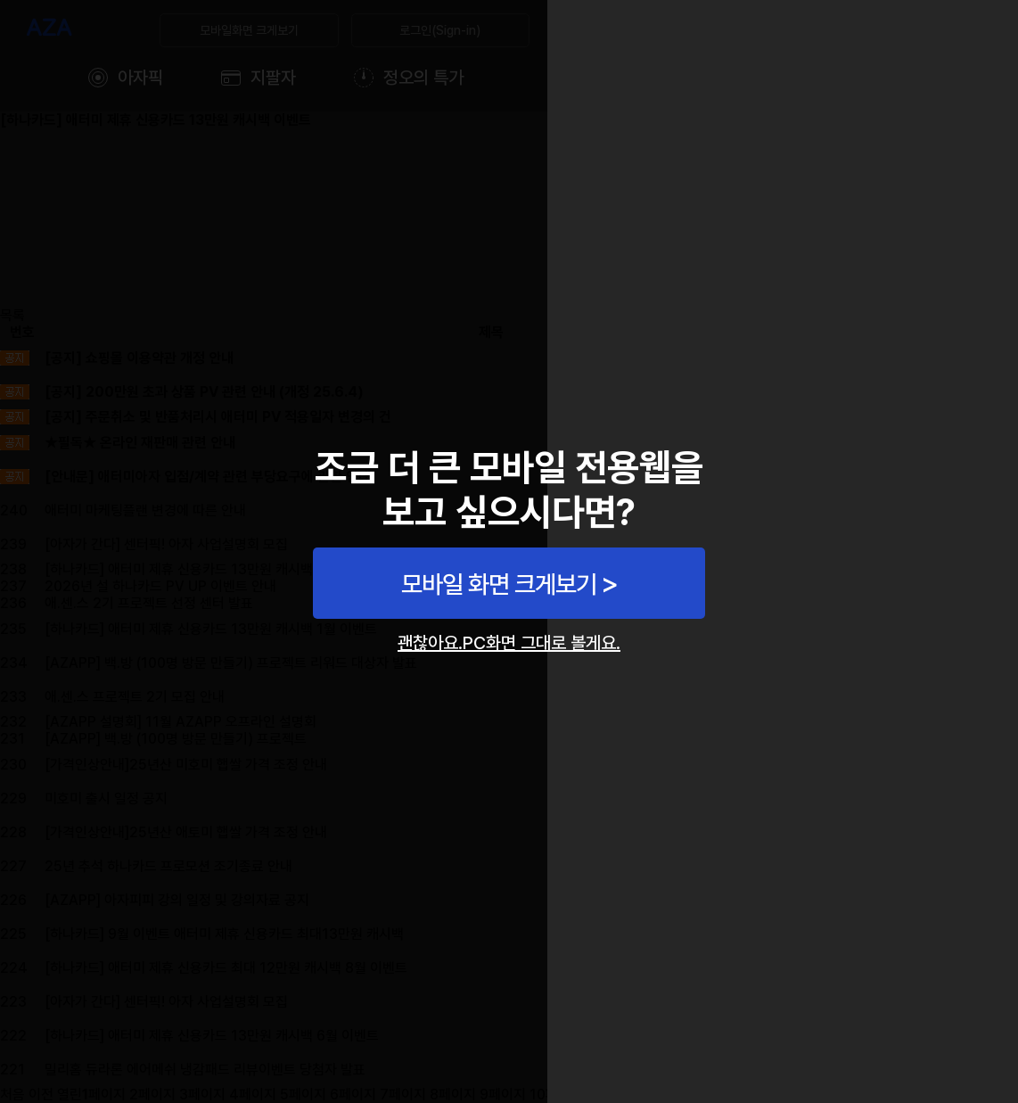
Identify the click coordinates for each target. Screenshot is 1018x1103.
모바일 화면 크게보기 (498, 584)
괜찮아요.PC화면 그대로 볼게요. (509, 643)
